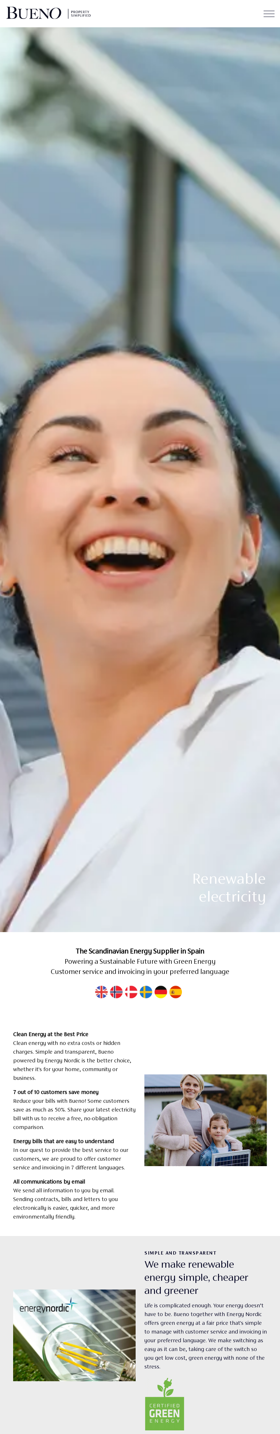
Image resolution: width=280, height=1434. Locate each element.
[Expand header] (269, 13)
